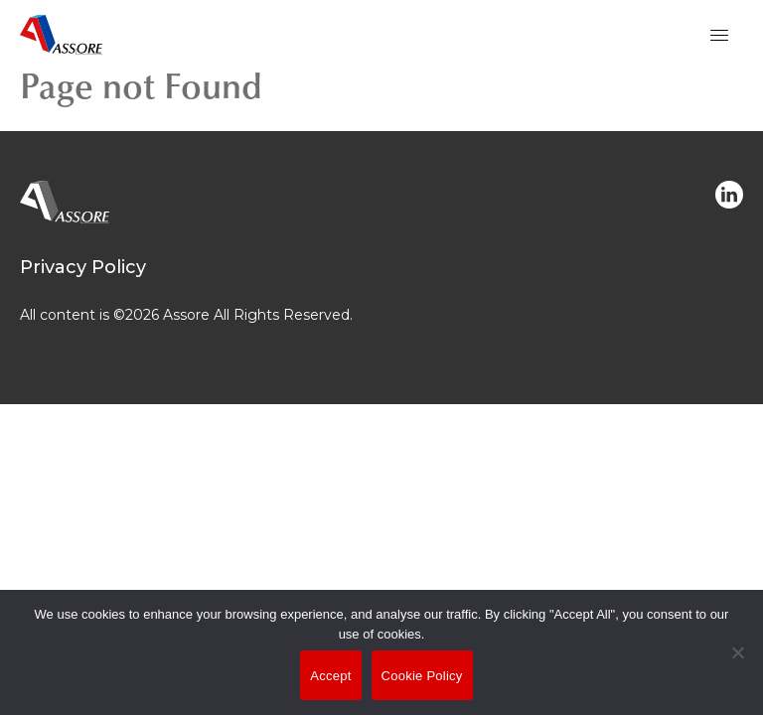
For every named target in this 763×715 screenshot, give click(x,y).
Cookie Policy (422, 675)
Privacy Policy (83, 267)
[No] (738, 667)
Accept (330, 675)
